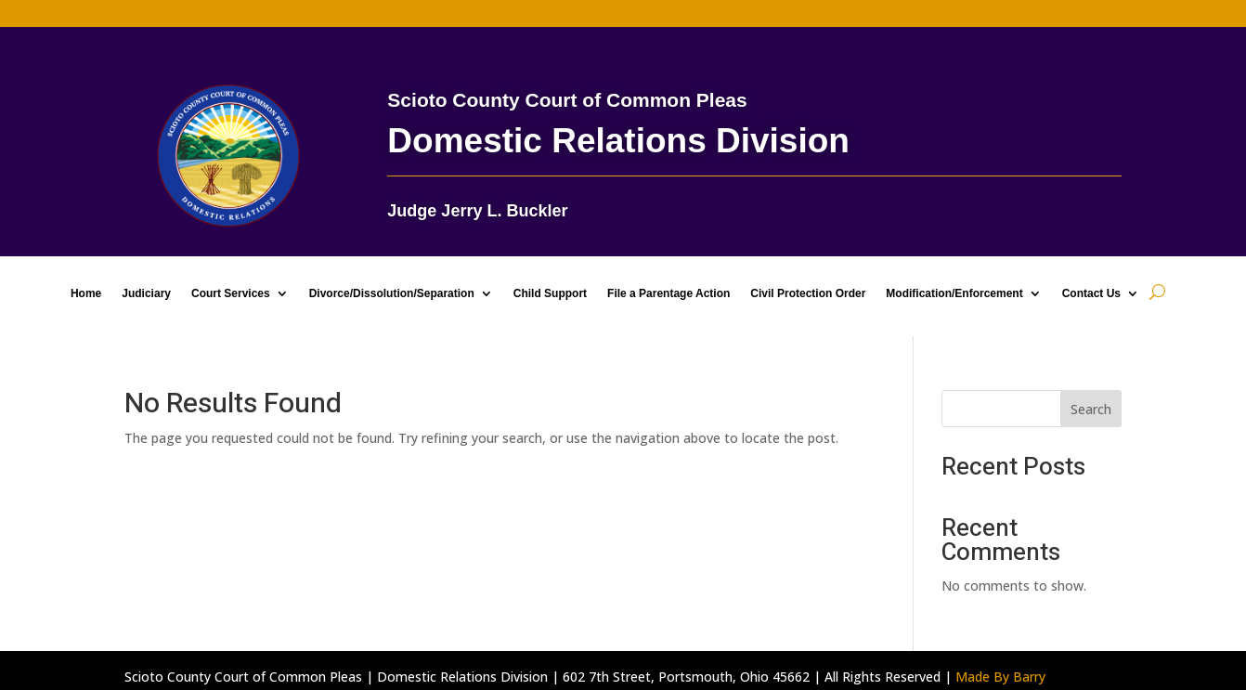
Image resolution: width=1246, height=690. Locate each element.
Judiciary (146, 293)
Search (1091, 409)
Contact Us (1091, 293)
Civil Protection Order (807, 293)
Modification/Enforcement (954, 293)
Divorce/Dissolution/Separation (391, 293)
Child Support (550, 293)
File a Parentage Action (668, 293)
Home (86, 293)
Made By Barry (1000, 676)
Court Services (230, 293)
